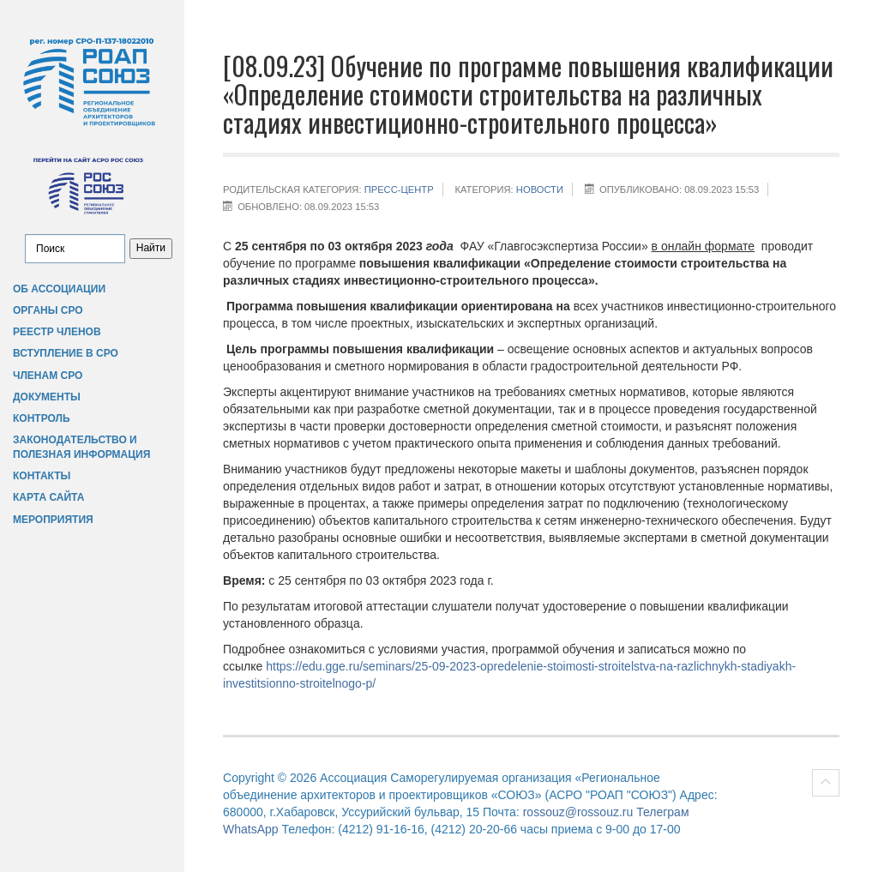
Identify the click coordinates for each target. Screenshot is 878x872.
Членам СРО (47, 376)
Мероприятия (53, 520)
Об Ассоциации (59, 289)
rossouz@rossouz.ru (578, 812)
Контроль (41, 418)
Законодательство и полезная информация (81, 447)
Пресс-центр (399, 189)
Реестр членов (57, 332)
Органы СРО (48, 310)
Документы (47, 397)
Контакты (41, 476)
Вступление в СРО (65, 353)
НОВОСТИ (539, 189)
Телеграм (662, 812)
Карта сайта (48, 497)
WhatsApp (251, 829)
